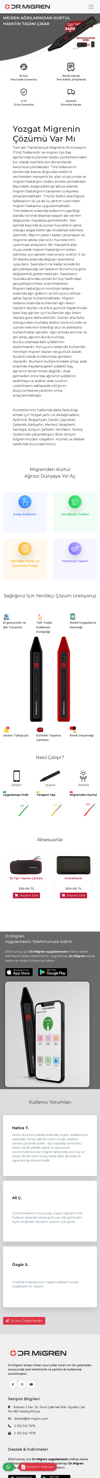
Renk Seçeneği (82, 735)
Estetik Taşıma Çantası (48, 737)
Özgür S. (20, 1264)
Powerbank (73, 878)
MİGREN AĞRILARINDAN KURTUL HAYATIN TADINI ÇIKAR (36, 21)
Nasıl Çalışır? (50, 757)
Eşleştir (17, 785)
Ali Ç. (17, 1198)
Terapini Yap (45, 795)
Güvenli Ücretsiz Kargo (71, 102)
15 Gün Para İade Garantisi (24, 77)
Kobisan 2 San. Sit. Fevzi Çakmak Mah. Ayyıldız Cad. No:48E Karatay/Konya (46, 1409)
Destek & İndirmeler (28, 1449)
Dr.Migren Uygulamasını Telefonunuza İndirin (38, 939)
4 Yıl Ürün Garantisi (24, 102)
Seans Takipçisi (15, 735)
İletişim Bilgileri (24, 1399)
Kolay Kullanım (25, 514)
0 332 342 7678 (22, 1433)
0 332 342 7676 (21, 1426)
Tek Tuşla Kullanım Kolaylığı (44, 627)
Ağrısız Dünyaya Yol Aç (50, 476)
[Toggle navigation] (91, 7)
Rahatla (83, 785)
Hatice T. (20, 1128)
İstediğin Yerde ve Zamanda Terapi (25, 563)
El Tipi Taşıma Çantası (26, 878)
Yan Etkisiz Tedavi (75, 514)
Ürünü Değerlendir (24, 1321)
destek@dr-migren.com (28, 1418)
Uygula (50, 785)
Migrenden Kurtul (50, 469)
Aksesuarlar (50, 839)
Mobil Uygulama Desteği (83, 625)
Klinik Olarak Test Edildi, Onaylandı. (71, 77)
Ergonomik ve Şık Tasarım (14, 625)
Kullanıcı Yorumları (50, 1102)
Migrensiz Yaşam (75, 561)
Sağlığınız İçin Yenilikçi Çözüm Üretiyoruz (50, 596)
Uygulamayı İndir (15, 795)
